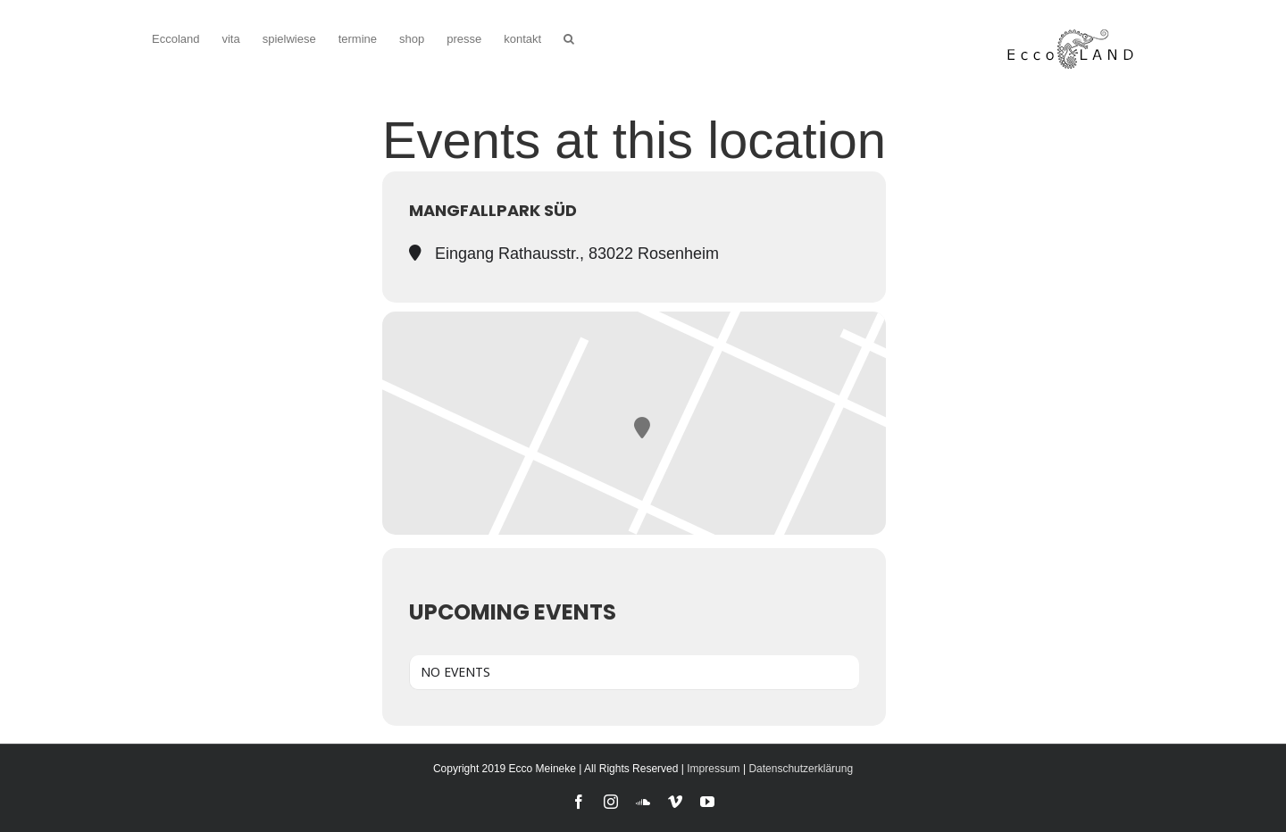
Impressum (713, 768)
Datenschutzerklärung (800, 768)
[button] (569, 37)
